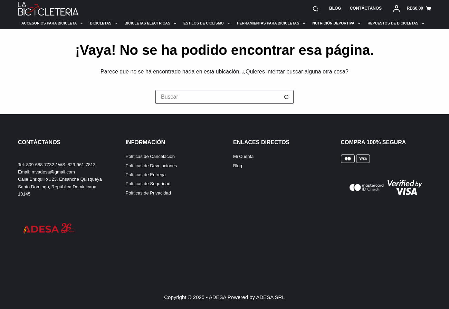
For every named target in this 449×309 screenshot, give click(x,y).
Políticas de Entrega (146, 174)
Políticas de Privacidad (148, 193)
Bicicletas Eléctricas (150, 23)
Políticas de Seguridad (148, 183)
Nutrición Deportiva (336, 23)
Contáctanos (366, 8)
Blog (335, 8)
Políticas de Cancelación (150, 156)
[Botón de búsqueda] (287, 97)
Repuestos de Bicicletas (395, 23)
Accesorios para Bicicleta (52, 23)
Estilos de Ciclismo (206, 23)
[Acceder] (396, 8)
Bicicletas (103, 23)
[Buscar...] (217, 97)
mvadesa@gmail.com (53, 172)
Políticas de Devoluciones (151, 165)
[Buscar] (315, 8)
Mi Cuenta (243, 156)
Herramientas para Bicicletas (271, 23)
